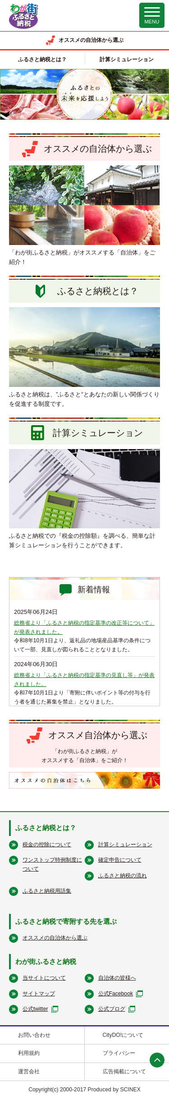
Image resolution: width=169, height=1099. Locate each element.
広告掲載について (124, 1071)
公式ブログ (111, 1009)
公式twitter (35, 1009)
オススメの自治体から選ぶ (55, 938)
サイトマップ (39, 993)
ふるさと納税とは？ (45, 827)
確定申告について (120, 860)
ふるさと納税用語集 (47, 891)
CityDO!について (123, 1035)
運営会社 (29, 1071)
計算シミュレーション (125, 844)
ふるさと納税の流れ (122, 875)
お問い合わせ (34, 1035)
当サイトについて (44, 978)
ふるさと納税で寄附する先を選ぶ (66, 921)
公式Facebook (115, 993)
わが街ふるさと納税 (45, 961)
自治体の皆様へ (117, 978)
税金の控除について (47, 844)
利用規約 (29, 1053)
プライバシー (119, 1053)
